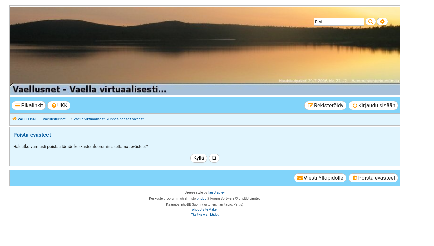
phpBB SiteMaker (205, 209)
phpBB (201, 198)
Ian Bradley (216, 192)
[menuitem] (58, 105)
